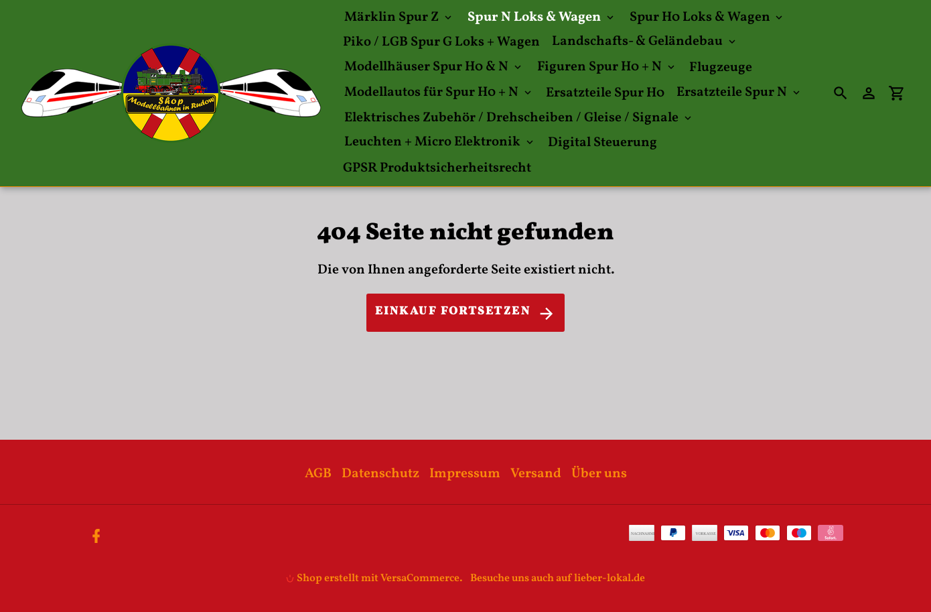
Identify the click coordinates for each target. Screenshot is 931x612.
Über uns (599, 474)
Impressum (464, 474)
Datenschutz (380, 474)
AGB (318, 474)
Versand (535, 474)
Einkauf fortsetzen (465, 313)
